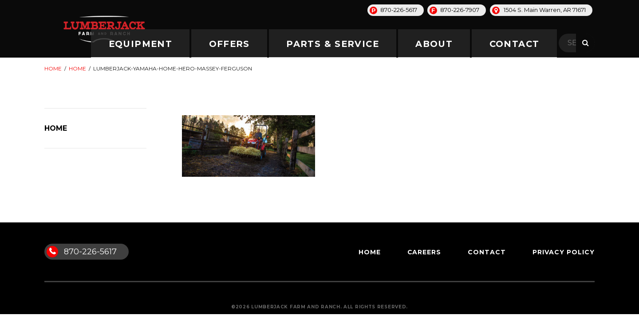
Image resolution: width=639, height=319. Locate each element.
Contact (545, 43)
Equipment (292, 43)
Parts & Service (421, 43)
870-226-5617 (398, 9)
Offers (352, 43)
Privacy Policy (563, 252)
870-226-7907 (459, 9)
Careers (424, 252)
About (490, 43)
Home (53, 68)
